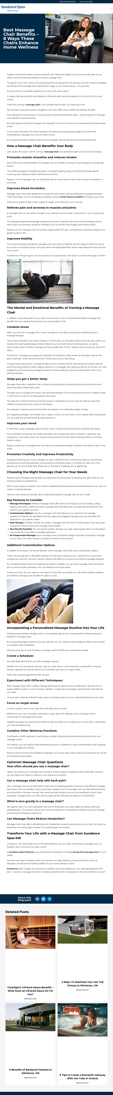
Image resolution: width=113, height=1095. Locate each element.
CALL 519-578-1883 (85, 1)
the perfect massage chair (86, 852)
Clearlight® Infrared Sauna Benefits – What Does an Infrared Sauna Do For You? (30, 991)
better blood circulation (71, 197)
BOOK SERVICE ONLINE (66, 1)
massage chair (33, 104)
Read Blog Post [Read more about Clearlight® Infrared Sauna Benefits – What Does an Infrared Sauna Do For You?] (30, 999)
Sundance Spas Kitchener (21, 852)
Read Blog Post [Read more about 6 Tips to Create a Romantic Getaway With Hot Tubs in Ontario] (82, 1083)
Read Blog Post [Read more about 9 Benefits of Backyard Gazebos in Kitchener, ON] (30, 1077)
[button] (111, 8)
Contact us (12, 868)
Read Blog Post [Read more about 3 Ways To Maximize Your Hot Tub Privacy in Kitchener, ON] (82, 990)
